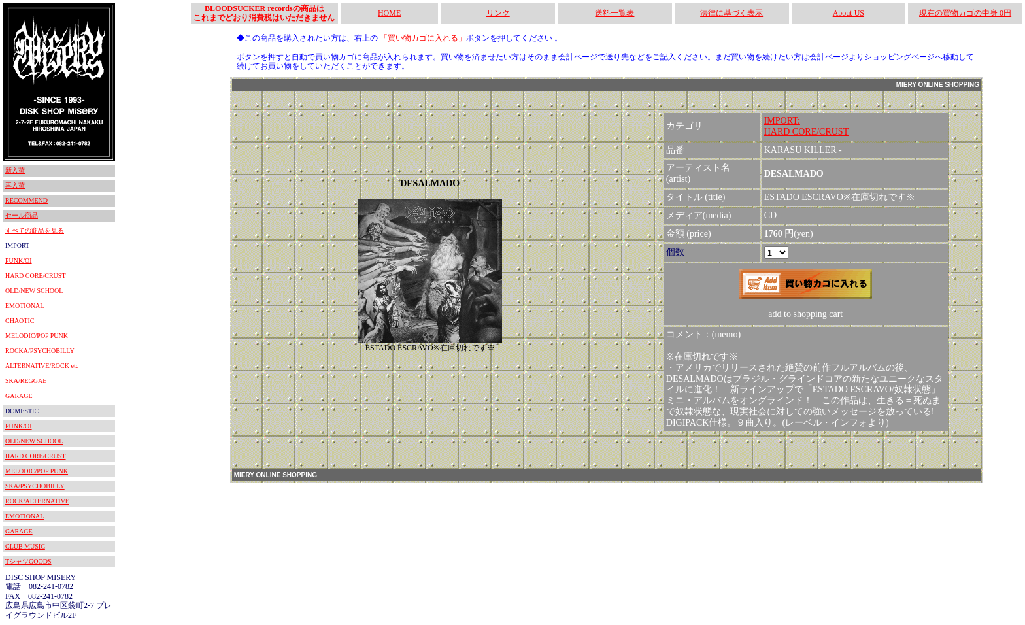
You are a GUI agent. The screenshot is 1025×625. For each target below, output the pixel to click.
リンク (498, 13)
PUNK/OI (18, 260)
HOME (389, 13)
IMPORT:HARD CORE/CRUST (806, 126)
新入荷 (15, 170)
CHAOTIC (19, 320)
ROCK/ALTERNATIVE (37, 501)
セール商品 (21, 215)
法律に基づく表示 (731, 13)
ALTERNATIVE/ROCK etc (41, 365)
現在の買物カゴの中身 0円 (965, 13)
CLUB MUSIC (25, 546)
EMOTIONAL (24, 305)
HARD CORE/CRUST (35, 275)
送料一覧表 (614, 13)
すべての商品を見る (34, 230)
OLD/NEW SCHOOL (34, 290)
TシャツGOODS (28, 561)
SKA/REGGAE (25, 380)
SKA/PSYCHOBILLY (35, 486)
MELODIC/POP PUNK (36, 335)
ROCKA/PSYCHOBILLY (40, 350)
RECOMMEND (26, 200)
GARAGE (19, 395)
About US (848, 13)
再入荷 (15, 185)
